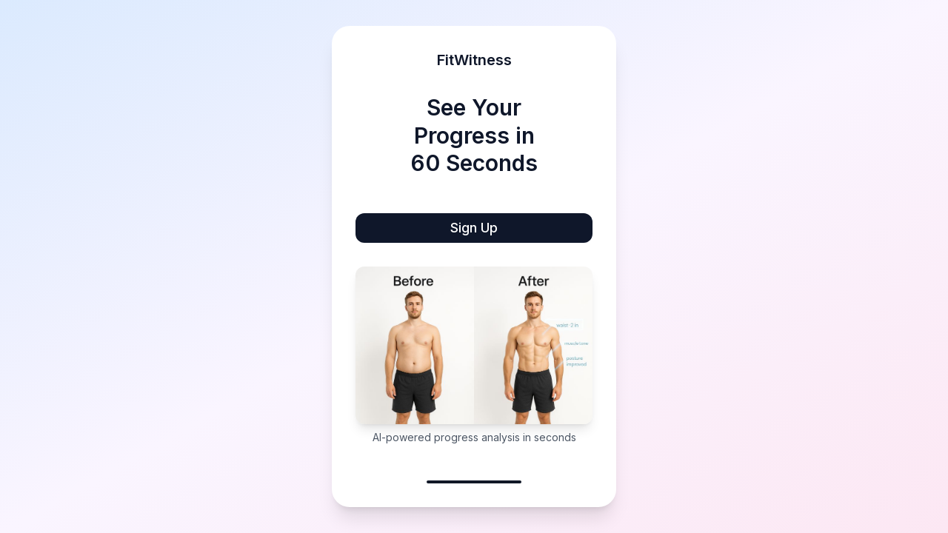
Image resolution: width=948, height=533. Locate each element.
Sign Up (474, 227)
